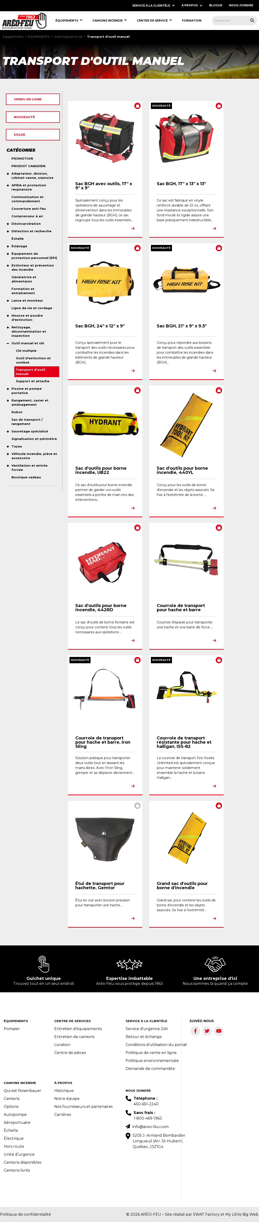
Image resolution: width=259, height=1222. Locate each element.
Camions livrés (17, 1170)
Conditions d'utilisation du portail (156, 1044)
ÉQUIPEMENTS (39, 36)
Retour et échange (144, 1037)
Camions (11, 1098)
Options (11, 1106)
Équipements (13, 36)
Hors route (14, 1146)
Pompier (12, 1029)
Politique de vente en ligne (151, 1052)
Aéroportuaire (17, 1122)
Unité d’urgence (19, 1154)
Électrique (14, 1138)
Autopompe (15, 1114)
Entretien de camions (74, 1037)
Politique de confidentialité (25, 1214)
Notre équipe (67, 1098)
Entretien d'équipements (78, 1029)
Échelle (11, 1130)
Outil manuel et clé (68, 36)
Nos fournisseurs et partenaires (83, 1106)
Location (62, 1044)
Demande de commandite (150, 1068)
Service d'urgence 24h (147, 1029)
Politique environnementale (152, 1060)
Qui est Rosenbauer (22, 1090)
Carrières (62, 1114)
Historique (64, 1090)
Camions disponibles (22, 1162)
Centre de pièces (70, 1052)
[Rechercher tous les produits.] (252, 20)
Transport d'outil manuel (108, 36)
